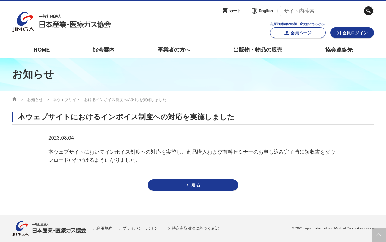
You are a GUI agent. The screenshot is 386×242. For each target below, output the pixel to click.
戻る (195, 185)
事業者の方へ (174, 50)
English (266, 10)
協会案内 (104, 50)
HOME (41, 50)
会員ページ (301, 32)
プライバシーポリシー (142, 228)
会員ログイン (355, 32)
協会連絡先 (339, 50)
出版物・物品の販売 (257, 50)
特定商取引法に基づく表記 (195, 228)
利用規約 (104, 228)
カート (235, 10)
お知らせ (35, 99)
